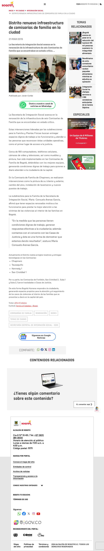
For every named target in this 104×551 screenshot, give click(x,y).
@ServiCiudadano (20, 303)
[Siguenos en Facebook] (19, 513)
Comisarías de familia (21, 313)
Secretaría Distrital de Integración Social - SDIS (34, 325)
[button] (38, 350)
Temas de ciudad (18, 319)
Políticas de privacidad (29, 545)
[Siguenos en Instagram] (33, 513)
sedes (54, 313)
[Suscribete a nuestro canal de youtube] (38, 513)
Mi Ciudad (20, 10)
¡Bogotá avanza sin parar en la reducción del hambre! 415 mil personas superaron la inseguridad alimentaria (88, 42)
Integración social (35, 10)
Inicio (11, 10)
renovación (41, 313)
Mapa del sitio (17, 545)
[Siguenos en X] (29, 513)
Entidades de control (22, 466)
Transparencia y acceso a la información (25, 477)
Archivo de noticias (21, 471)
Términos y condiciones (44, 545)
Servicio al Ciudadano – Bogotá (27, 306)
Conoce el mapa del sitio (24, 462)
